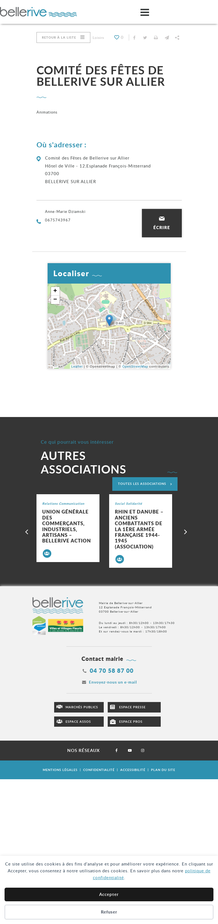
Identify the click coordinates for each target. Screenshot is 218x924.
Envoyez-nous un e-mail (113, 682)
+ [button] (55, 291)
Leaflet (77, 366)
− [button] (55, 300)
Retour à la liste (59, 37)
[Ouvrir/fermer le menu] (144, 12)
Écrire (161, 227)
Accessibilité (132, 770)
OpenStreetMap (135, 366)
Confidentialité (99, 770)
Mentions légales (60, 770)
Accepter (109, 894)
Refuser (109, 912)
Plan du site (163, 770)
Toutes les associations (142, 483)
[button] (167, 37)
